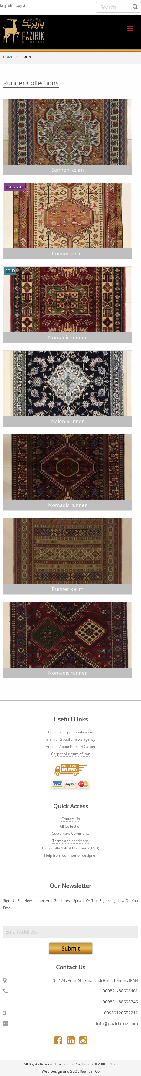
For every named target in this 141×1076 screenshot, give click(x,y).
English (6, 5)
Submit (70, 948)
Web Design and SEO (60, 1071)
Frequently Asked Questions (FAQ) (70, 848)
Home (8, 56)
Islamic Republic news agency (70, 739)
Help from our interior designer (70, 855)
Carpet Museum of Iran (70, 753)
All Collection (70, 826)
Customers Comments (71, 833)
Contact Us (70, 818)
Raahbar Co (90, 1071)
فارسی (20, 5)
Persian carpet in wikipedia (70, 732)
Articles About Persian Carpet (70, 746)
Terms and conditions (70, 840)
